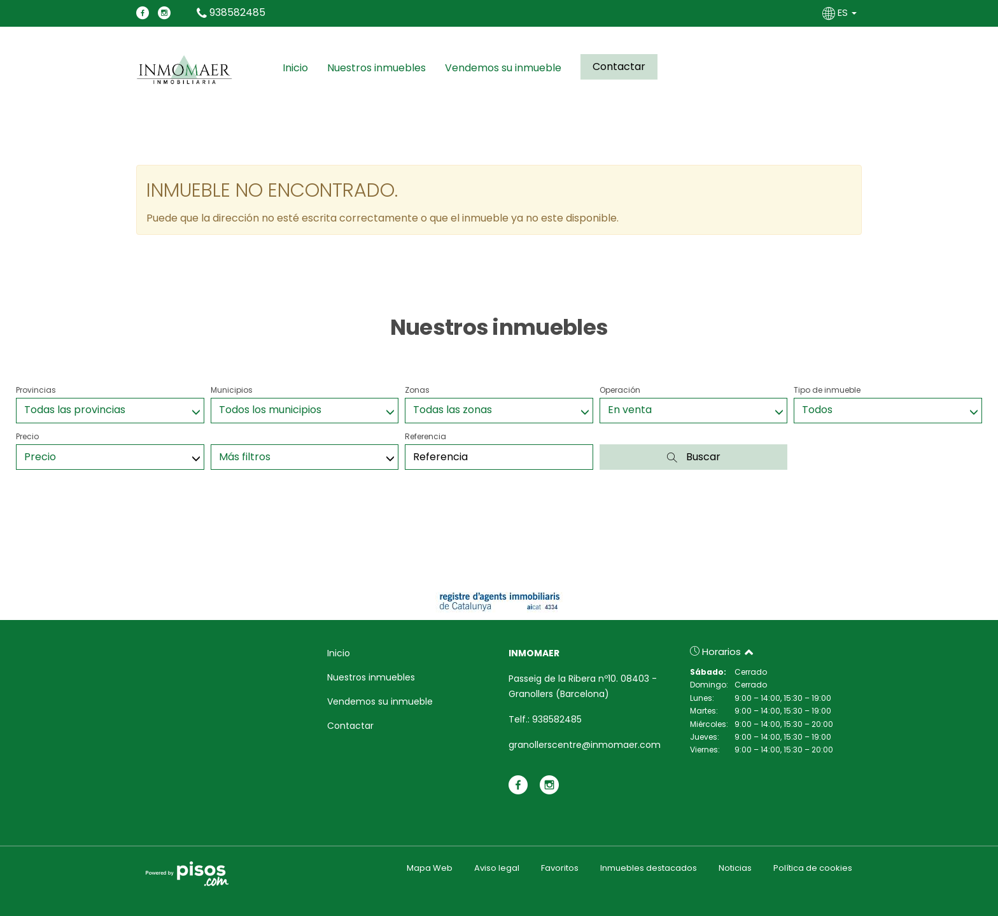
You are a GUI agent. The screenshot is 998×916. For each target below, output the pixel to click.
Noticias (735, 868)
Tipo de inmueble (827, 389)
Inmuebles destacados (648, 868)
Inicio (295, 68)
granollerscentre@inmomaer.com (585, 744)
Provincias (36, 389)
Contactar (619, 66)
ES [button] (840, 12)
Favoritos (560, 868)
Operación (620, 389)
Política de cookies (812, 868)
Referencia (425, 436)
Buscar (693, 456)
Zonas (417, 389)
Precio (27, 436)
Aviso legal (496, 868)
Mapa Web (430, 868)
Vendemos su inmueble (503, 68)
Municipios (232, 389)
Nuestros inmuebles (376, 68)
